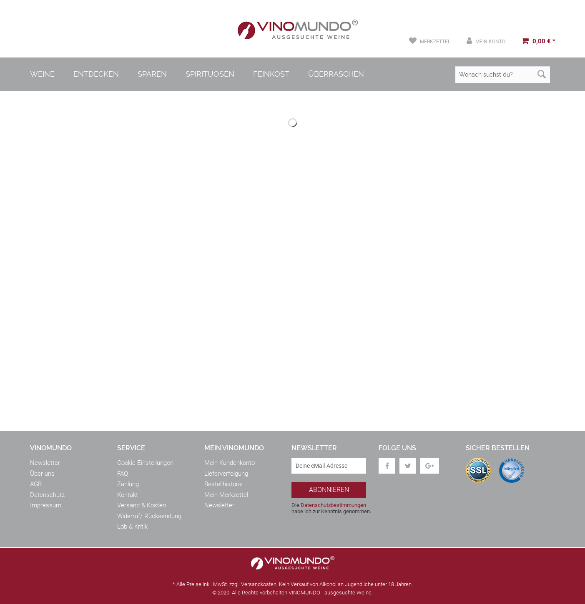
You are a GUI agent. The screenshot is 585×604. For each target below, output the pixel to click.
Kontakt (127, 495)
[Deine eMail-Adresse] (328, 466)
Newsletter (45, 463)
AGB (36, 484)
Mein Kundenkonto (229, 463)
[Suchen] (541, 74)
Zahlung (128, 484)
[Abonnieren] (328, 490)
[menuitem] (429, 41)
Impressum (45, 505)
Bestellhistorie (223, 484)
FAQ (122, 473)
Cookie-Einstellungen (145, 463)
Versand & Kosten (141, 505)
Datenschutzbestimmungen (333, 505)
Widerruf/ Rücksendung (149, 516)
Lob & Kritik (132, 526)
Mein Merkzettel (226, 495)
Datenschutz (47, 495)
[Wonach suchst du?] (502, 74)
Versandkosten (258, 584)
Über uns (42, 473)
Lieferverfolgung (226, 473)
